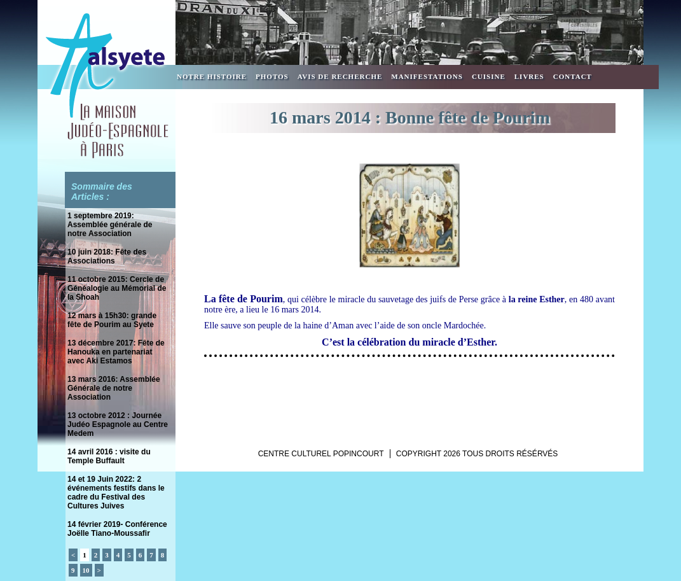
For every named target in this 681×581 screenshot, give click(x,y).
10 (86, 570)
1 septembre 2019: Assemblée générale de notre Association (109, 224)
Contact (572, 76)
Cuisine (489, 76)
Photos (272, 76)
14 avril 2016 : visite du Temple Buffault (109, 456)
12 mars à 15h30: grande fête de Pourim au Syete (111, 320)
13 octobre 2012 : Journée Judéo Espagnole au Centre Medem (117, 424)
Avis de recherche (340, 76)
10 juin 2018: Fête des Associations (106, 256)
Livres (529, 76)
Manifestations (427, 76)
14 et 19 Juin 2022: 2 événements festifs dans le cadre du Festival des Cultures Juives (116, 492)
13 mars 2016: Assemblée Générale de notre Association (113, 388)
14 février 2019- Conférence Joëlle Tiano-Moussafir (117, 529)
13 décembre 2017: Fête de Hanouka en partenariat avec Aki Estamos (116, 352)
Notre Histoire (212, 76)
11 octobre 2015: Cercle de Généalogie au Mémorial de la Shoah (116, 288)
